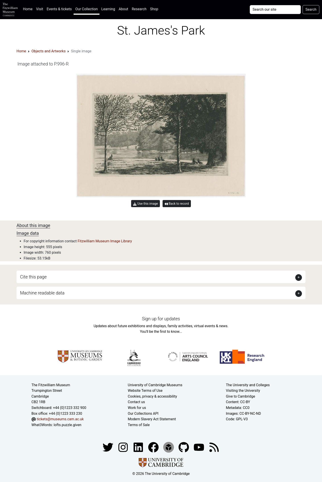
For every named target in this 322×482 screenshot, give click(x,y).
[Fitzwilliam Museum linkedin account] (153, 447)
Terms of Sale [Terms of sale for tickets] (139, 425)
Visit (39, 9)
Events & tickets (59, 9)
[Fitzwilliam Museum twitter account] (108, 447)
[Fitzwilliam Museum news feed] (214, 447)
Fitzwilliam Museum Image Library (105, 241)
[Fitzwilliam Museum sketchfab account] (169, 447)
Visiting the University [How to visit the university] (243, 390)
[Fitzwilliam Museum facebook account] (138, 447)
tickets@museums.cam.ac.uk (60, 419)
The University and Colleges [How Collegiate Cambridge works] (248, 385)
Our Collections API (143, 413)
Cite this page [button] (33, 277)
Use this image (145, 204)
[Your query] (275, 9)
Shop (154, 9)
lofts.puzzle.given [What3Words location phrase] (67, 425)
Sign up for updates (161, 318)
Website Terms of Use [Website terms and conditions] (145, 390)
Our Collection (86, 9)
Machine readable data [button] (42, 293)
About (123, 9)
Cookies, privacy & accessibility (152, 396)
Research (139, 9)
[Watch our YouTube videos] (199, 447)
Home (28, 8)
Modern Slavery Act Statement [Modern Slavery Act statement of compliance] (152, 419)
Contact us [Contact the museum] (136, 402)
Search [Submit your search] (310, 9)
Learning (108, 9)
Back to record (177, 204)
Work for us (137, 408)
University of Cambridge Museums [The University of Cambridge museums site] (155, 385)
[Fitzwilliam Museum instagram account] (123, 447)
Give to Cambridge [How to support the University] (240, 396)
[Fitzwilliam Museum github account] (184, 447)
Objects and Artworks (48, 51)
